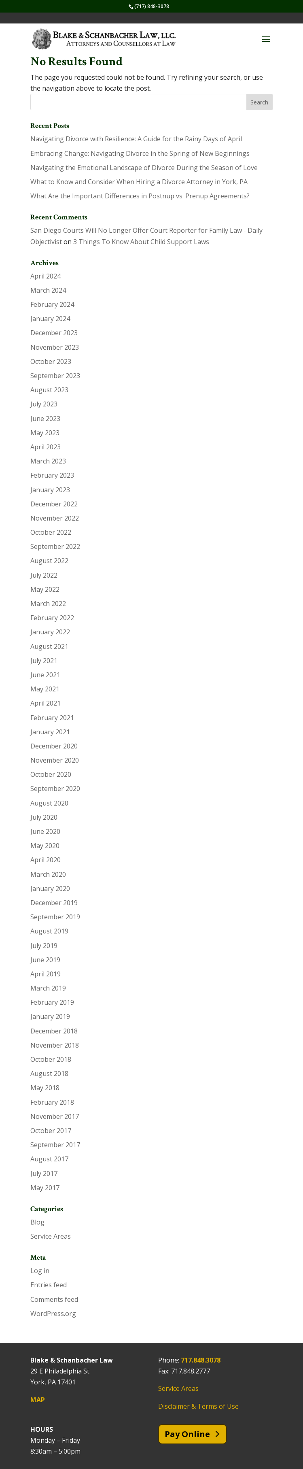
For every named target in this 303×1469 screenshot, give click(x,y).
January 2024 (50, 318)
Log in (39, 1270)
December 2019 (54, 902)
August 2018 (49, 1073)
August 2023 (49, 389)
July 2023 (43, 404)
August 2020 (49, 803)
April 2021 (45, 703)
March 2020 (48, 874)
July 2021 (43, 660)
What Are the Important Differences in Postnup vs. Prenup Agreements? (140, 195)
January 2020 (50, 888)
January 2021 (50, 731)
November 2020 (54, 760)
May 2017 (44, 1187)
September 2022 (55, 546)
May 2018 (44, 1087)
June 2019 (45, 959)
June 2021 (45, 674)
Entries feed (48, 1284)
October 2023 (50, 361)
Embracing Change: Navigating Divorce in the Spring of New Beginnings (140, 153)
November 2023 (54, 347)
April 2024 (45, 276)
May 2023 (44, 432)
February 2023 (52, 475)
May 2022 (44, 589)
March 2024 (48, 290)
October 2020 (50, 774)
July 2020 (43, 817)
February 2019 (52, 1002)
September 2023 (55, 375)
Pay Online (187, 1434)
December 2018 (54, 1031)
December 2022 (54, 504)
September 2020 (55, 788)
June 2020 (45, 831)
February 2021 (52, 717)
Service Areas (50, 1236)
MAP (37, 1399)
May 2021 (44, 689)
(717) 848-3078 (151, 6)
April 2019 (45, 973)
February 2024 (52, 304)
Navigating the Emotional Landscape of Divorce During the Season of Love (144, 167)
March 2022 (48, 603)
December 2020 (54, 746)
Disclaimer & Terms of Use (198, 1406)
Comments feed (54, 1299)
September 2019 (55, 916)
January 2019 (50, 1016)
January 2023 (50, 489)
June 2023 (45, 418)
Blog (37, 1222)
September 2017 (55, 1144)
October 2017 (50, 1130)
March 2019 (48, 988)
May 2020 (44, 845)
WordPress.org (53, 1313)
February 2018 (52, 1102)
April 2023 (45, 446)
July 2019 (43, 945)
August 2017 (49, 1158)
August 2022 (49, 560)
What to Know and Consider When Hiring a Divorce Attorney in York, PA (139, 181)
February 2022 (52, 617)
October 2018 (50, 1059)
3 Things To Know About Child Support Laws (141, 241)
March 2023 (48, 461)
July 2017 (43, 1173)
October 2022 (50, 532)
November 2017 (54, 1116)
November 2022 (54, 518)
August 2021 (49, 646)
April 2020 (45, 859)
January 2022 (50, 631)
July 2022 (43, 575)
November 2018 (54, 1045)
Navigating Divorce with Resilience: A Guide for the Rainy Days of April (136, 138)
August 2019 (49, 931)
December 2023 (54, 332)
